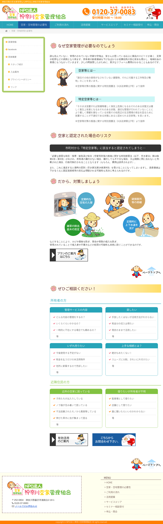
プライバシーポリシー (21, 79)
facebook (12, 49)
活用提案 (85, 25)
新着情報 (12, 42)
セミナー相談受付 (133, 25)
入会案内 (15, 72)
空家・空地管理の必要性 (34, 25)
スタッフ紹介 (17, 64)
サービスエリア (109, 25)
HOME (10, 25)
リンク (14, 87)
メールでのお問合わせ (26, 506)
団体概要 (12, 57)
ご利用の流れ (62, 25)
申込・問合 (153, 25)
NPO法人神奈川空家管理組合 (34, 12)
